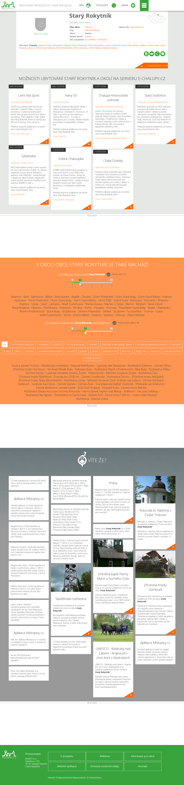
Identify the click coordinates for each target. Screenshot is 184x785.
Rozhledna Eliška (159, 369)
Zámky (17, 351)
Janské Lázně (67, 388)
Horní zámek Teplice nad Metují (102, 391)
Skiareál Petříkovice (82, 365)
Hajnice (167, 296)
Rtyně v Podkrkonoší (32, 311)
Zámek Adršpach (153, 380)
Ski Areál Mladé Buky (60, 369)
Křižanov (163, 300)
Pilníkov (77, 308)
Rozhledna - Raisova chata (92, 399)
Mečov (130, 304)
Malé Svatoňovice (72, 304)
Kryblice (143, 45)
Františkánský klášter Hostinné (114, 384)
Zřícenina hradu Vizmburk (29, 369)
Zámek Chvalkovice (93, 376)
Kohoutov (136, 300)
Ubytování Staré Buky (62, 165)
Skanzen (93, 344)
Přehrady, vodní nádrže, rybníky (117, 344)
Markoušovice (94, 304)
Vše (4, 344)
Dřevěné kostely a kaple (50, 351)
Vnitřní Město (95, 48)
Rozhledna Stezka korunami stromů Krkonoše (52, 391)
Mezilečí (141, 304)
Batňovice (37, 296)
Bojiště (67, 45)
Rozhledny (176, 344)
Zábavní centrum (172, 351)
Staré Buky (53, 311)
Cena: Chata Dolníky (104, 199)
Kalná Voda (121, 300)
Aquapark (43, 344)
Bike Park (126, 351)
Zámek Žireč (86, 384)
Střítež (76, 48)
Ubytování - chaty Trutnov (22, 163)
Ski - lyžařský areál (75, 344)
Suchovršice (134, 311)
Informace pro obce (142, 756)
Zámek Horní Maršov (134, 388)
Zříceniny (29, 351)
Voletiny (113, 48)
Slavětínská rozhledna (55, 365)
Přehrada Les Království (150, 384)
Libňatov (54, 304)
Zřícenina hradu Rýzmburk (35, 376)
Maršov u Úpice (113, 304)
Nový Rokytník (20, 308)
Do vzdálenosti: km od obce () (78, 322)
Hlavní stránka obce (157, 65)
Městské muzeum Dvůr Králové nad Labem (114, 380)
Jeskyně (83, 351)
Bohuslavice (57, 45)
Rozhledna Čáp (148, 373)
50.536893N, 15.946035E (96, 39)
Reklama (105, 756)
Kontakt (143, 766)
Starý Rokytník (90, 15)
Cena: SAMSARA (17, 194)
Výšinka (120, 315)
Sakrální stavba (92, 358)
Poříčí (38, 48)
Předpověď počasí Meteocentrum (71, 777)
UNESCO (57, 344)
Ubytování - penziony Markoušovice (153, 102)
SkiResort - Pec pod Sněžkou (141, 391)
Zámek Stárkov (66, 384)
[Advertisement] (92, 237)
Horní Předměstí (113, 45)
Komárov (149, 300)
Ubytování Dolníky (61, 102)
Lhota (150, 45)
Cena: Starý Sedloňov (146, 133)
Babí (49, 45)
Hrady (6, 351)
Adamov (42, 45)
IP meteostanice (94, 777)
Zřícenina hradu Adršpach (148, 376)
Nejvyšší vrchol (110, 351)
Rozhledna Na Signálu (39, 395)
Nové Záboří (155, 304)
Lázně (95, 351)
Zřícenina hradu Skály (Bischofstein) (40, 380)
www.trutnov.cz (137, 27)
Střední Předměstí (64, 48)
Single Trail (141, 351)
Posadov (99, 308)
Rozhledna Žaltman (140, 365)
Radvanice (164, 308)
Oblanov (31, 48)
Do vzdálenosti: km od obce (81, 274)
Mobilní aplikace (66, 766)
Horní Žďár (105, 300)
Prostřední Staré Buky (132, 308)
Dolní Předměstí (79, 45)
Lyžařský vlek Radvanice (111, 365)
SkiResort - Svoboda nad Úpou (36, 384)
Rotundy (71, 351)
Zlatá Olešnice (136, 315)
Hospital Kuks (110, 388)
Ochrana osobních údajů (104, 766)
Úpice (159, 311)
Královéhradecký (92, 30)
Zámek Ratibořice (46, 388)
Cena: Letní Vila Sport (20, 133)
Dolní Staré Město (96, 45)
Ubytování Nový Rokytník (21, 102)
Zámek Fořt (95, 395)
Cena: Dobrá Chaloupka (63, 199)
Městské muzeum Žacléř (121, 373)
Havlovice (20, 300)
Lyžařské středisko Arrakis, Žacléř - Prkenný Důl (75, 373)
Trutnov (88, 27)
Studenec (84, 48)
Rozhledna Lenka (74, 380)
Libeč (156, 45)
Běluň (48, 296)
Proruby (111, 308)
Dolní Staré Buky (126, 296)
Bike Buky (141, 369)
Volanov (105, 48)
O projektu (66, 756)
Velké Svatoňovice (50, 315)
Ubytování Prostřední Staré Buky (109, 106)
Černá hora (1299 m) (117, 395)
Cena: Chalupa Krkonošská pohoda (110, 138)
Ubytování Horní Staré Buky (107, 167)
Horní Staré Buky (61, 300)
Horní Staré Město (130, 45)
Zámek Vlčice (162, 365)
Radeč (151, 308)
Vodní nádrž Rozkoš (145, 395)
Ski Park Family (34, 373)
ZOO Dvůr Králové (89, 388)
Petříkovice (50, 308)
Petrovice (65, 308)
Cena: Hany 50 (59, 136)
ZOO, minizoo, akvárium (22, 344)
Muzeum (155, 351)
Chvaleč (86, 296)
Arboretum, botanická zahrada (151, 344)
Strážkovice (69, 311)
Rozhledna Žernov (118, 376)
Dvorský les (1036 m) (66, 376)
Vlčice (67, 315)
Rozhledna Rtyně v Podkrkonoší (113, 369)
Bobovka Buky (83, 369)
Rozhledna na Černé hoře (70, 395)
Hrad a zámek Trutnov (25, 365)
